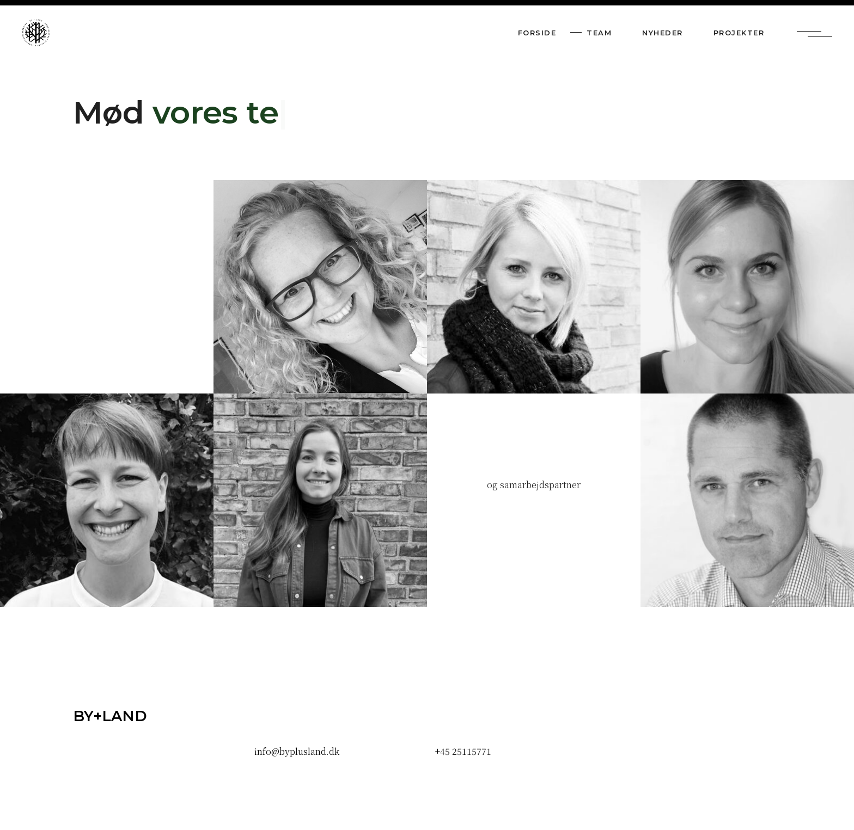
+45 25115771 (463, 751)
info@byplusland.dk (296, 751)
